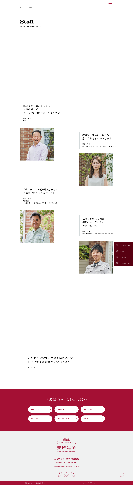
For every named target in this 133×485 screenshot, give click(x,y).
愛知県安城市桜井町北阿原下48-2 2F (66, 466)
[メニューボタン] (111, 2)
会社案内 (27, 483)
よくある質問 (39, 483)
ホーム (21, 7)
